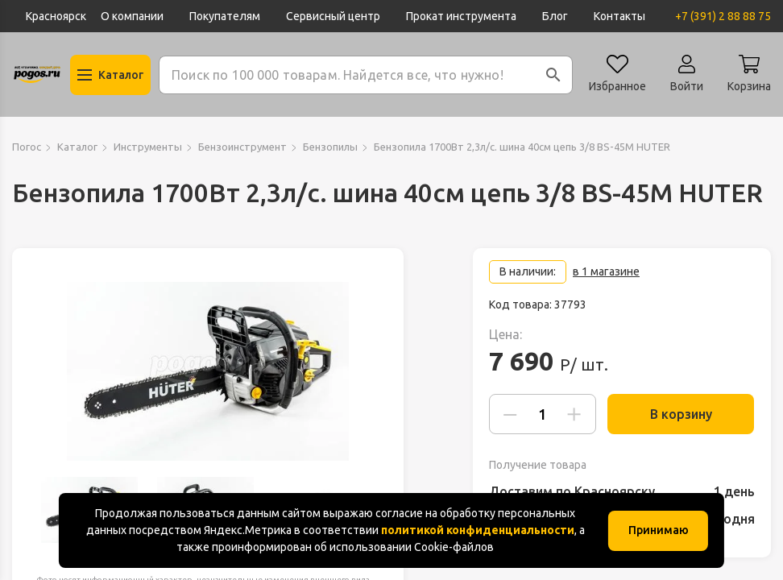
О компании (132, 16)
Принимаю (658, 530)
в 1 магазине (606, 271)
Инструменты (148, 146)
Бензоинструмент (242, 146)
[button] (553, 75)
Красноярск (56, 16)
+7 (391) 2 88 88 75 (723, 16)
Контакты (619, 16)
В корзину (675, 414)
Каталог (77, 146)
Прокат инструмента (461, 16)
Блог (555, 16)
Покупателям (224, 16)
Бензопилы (330, 146)
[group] (208, 371)
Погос (26, 146)
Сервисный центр (333, 16)
